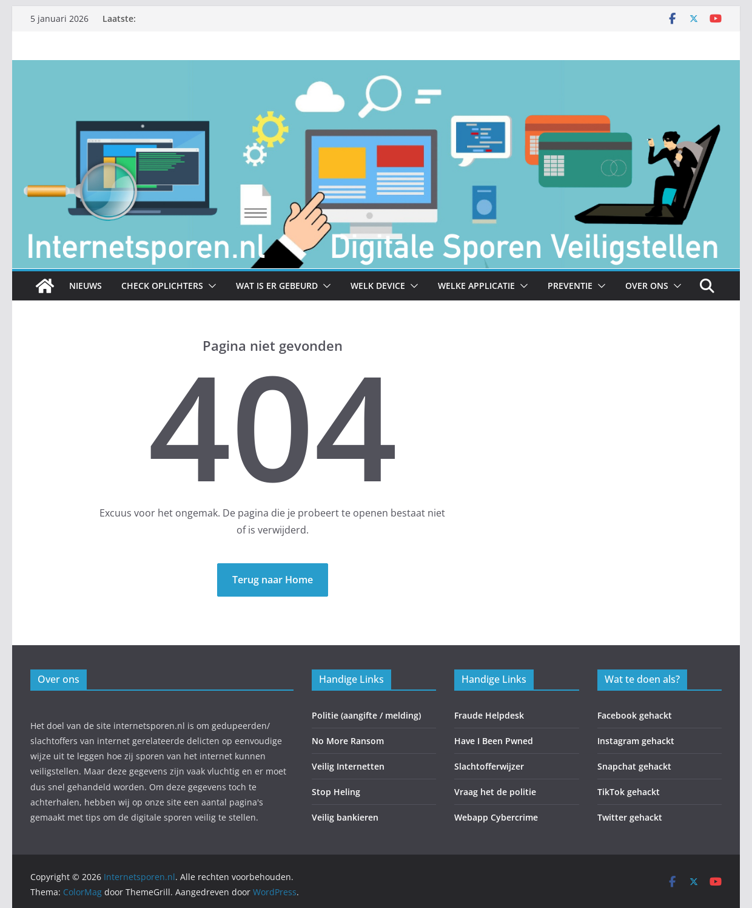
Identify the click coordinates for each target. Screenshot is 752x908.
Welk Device (378, 285)
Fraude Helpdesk (489, 715)
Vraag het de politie (495, 792)
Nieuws (85, 285)
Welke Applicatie (476, 285)
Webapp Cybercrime (496, 817)
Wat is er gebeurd (277, 285)
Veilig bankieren (345, 817)
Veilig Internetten (348, 766)
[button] (210, 285)
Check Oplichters (162, 285)
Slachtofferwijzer (489, 766)
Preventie (570, 285)
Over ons (646, 285)
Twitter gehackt (629, 817)
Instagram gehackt (635, 741)
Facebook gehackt (634, 715)
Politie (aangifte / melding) (366, 715)
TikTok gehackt (628, 792)
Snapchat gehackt (634, 766)
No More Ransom (348, 741)
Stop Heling (336, 792)
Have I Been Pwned (493, 741)
